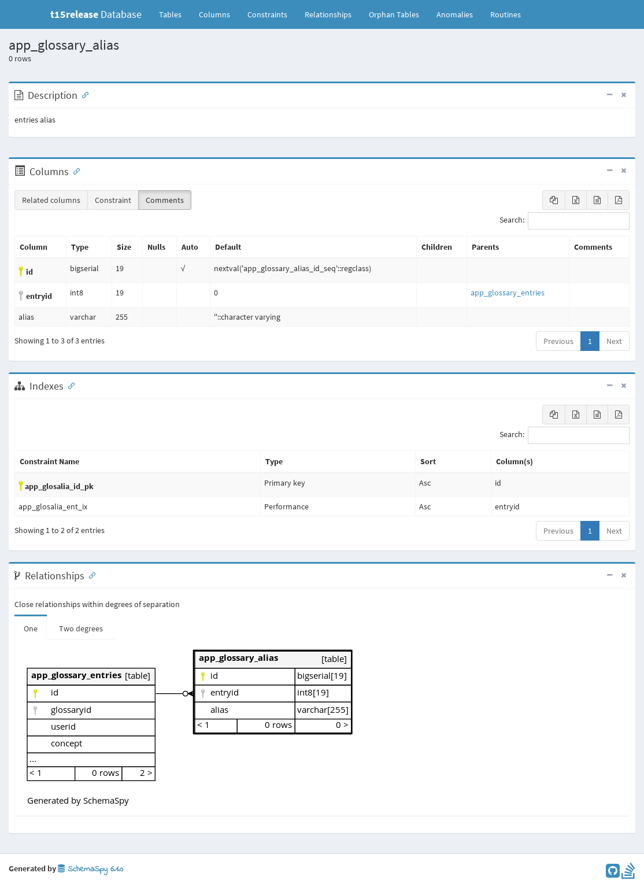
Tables (174, 14)
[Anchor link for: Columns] (74, 170)
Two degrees (81, 628)
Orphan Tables (394, 14)
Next (614, 341)
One (31, 628)
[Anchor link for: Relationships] (89, 574)
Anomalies (454, 14)
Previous (558, 341)
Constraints (267, 14)
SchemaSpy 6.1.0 (90, 869)
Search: (564, 221)
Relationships (328, 14)
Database (96, 14)
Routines (505, 14)
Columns (214, 14)
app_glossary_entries (508, 292)
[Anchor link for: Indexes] (69, 385)
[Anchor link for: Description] (82, 94)
